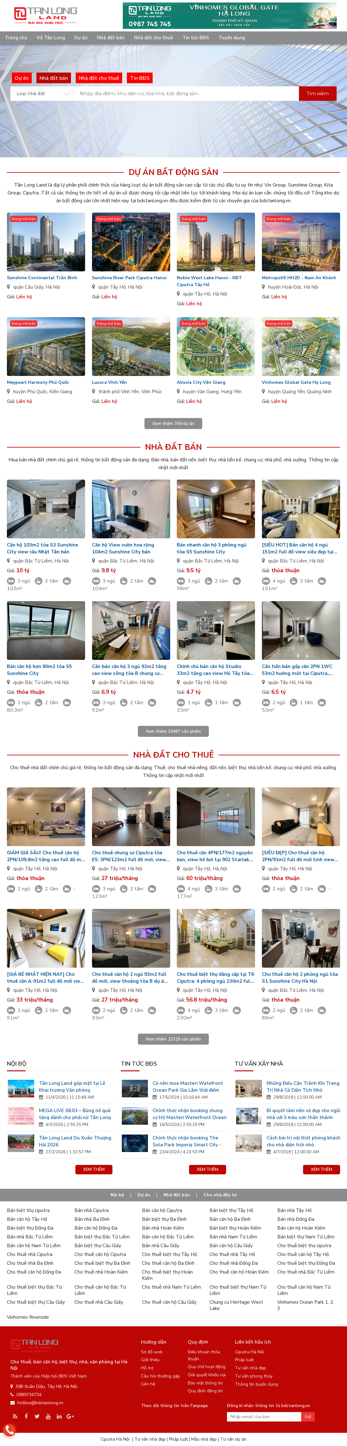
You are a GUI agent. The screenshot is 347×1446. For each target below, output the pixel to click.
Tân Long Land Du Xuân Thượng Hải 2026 (75, 1141)
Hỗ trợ (147, 1368)
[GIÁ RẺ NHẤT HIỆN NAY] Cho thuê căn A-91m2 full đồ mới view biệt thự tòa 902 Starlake (45, 978)
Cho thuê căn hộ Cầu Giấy (169, 1302)
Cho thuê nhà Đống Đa (233, 1263)
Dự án (81, 38)
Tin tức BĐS (195, 38)
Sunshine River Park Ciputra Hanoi (129, 278)
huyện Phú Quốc (30, 392)
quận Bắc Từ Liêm (32, 561)
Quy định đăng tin (205, 1391)
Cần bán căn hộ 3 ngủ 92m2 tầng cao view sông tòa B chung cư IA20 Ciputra (129, 670)
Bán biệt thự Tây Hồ (231, 1210)
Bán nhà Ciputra (91, 1210)
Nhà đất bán (111, 38)
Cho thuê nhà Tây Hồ (232, 1254)
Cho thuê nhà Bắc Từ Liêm (305, 1272)
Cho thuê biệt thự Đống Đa (306, 1263)
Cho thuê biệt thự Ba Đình (102, 1263)
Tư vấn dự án (233, 1439)
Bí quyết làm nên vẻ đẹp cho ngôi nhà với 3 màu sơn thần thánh (303, 1113)
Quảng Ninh (319, 392)
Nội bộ (16, 1063)
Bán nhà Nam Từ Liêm (233, 1237)
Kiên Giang (60, 392)
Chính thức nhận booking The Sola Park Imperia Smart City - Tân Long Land (187, 1141)
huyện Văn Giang (201, 392)
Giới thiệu (150, 1360)
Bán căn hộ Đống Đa (95, 1228)
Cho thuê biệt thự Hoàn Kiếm (167, 1275)
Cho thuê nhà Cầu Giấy (98, 1302)
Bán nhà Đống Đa (295, 1219)
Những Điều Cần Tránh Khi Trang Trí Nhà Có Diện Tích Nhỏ (303, 1086)
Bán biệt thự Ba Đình (164, 1219)
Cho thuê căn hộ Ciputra (100, 1254)
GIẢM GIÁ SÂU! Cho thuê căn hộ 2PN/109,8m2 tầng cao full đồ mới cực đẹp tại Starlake (46, 856)
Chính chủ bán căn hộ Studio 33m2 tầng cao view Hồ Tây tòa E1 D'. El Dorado (213, 670)
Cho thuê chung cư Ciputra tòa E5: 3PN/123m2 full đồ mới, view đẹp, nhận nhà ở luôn (129, 856)
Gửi (308, 1417)
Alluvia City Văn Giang (201, 382)
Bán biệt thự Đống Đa (30, 1228)
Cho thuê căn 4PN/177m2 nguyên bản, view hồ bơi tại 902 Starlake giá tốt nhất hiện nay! (215, 856)
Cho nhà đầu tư (219, 1195)
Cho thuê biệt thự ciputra (304, 1245)
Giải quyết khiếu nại (207, 1375)
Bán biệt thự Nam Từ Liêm (305, 1237)
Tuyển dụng (232, 38)
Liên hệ (148, 1384)
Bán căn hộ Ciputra (162, 1210)
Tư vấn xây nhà (259, 1063)
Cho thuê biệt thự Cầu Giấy (36, 1302)
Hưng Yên (231, 392)
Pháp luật (244, 1360)
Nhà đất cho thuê (153, 38)
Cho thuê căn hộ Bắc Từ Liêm (100, 1290)
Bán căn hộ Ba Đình (230, 1219)
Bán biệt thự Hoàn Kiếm (235, 1228)
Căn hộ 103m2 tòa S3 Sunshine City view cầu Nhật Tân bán (42, 548)
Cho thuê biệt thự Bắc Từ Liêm (34, 1290)
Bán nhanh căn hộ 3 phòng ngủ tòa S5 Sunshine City (212, 548)
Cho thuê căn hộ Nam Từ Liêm (303, 1290)
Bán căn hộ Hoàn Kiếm (301, 1228)
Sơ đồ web (152, 1352)
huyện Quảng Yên (286, 392)
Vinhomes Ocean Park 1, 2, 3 (305, 1305)
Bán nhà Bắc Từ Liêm (30, 1237)
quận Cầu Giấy (28, 287)
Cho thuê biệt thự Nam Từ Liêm (237, 1290)
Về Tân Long (51, 38)
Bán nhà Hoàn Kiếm (163, 1228)
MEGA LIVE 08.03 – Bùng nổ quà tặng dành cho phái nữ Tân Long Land (75, 1113)
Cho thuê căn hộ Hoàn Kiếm (239, 1272)
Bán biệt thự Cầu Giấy (97, 1245)
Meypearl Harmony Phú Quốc (38, 382)
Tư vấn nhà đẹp (250, 1368)
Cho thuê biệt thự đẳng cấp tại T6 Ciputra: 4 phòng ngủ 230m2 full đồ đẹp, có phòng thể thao (215, 978)
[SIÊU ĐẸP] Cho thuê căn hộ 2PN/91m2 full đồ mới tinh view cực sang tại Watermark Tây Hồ (298, 856)
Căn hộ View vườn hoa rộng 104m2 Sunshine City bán (123, 548)
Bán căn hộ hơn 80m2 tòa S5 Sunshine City (39, 670)
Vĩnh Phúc (151, 392)
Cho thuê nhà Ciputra (29, 1254)
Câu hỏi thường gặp (160, 1376)
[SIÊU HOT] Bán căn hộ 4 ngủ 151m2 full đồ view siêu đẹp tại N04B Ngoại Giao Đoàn (297, 548)
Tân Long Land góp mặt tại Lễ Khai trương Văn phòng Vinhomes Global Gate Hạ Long (74, 1086)
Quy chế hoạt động (206, 1367)
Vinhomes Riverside (28, 1317)
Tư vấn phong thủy (254, 1376)
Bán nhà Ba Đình (92, 1219)
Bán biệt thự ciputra (28, 1210)
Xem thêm (94, 1169)
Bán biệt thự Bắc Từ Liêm (102, 1237)
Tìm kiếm (318, 93)
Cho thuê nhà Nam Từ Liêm (171, 1287)
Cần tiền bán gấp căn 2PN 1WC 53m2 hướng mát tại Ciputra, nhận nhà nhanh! (297, 670)
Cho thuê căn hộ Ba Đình (168, 1263)
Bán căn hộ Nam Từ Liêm (34, 1245)
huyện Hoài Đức (284, 287)
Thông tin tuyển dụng (256, 1384)
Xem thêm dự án (173, 424)
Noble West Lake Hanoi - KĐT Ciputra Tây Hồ (209, 281)
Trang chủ (16, 38)
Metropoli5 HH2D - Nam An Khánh (299, 278)
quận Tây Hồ (112, 287)
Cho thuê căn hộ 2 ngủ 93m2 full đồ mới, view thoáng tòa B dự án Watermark (129, 978)
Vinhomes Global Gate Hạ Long (296, 382)
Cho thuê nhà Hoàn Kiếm (101, 1272)
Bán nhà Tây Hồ (294, 1210)
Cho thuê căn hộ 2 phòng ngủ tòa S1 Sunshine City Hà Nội (300, 977)
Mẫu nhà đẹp (204, 1439)
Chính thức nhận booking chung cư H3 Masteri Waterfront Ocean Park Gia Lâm (190, 1113)
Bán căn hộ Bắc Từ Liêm (168, 1237)
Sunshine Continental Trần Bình (42, 278)
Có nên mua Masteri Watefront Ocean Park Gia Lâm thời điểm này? (188, 1086)
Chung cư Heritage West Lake (236, 1305)
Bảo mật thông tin (205, 1383)
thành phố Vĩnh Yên (118, 392)
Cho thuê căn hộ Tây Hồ (303, 1254)
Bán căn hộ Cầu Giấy (231, 1245)
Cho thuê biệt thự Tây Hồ (169, 1254)
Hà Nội (53, 287)
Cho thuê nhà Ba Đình (30, 1263)
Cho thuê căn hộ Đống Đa (34, 1272)
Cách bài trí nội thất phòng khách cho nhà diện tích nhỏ (303, 1141)
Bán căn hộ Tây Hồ (27, 1219)
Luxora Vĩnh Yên (109, 382)
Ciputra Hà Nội (249, 1352)
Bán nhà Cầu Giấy (160, 1245)
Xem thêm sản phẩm (173, 731)
